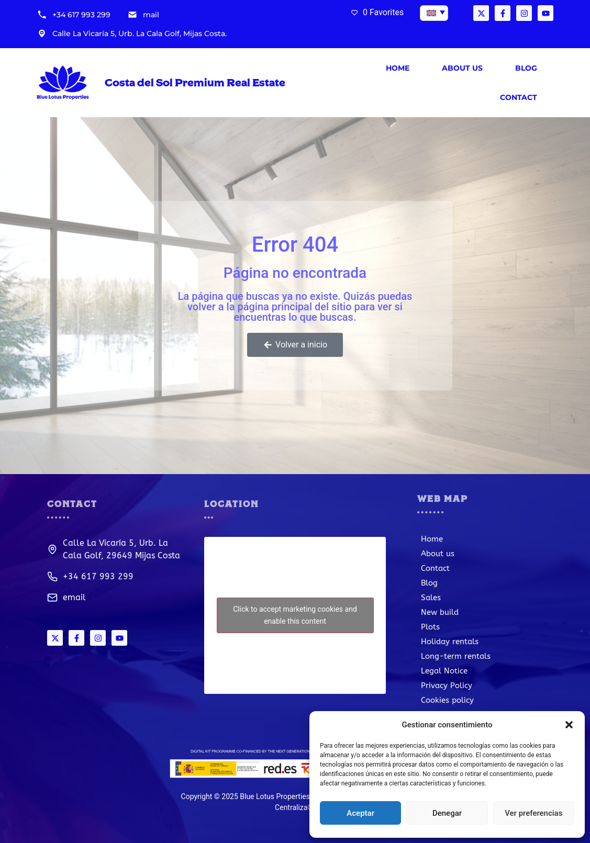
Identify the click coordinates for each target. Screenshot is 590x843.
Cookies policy (447, 700)
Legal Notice (444, 671)
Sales (431, 597)
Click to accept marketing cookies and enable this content (295, 615)
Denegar (447, 813)
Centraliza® (294, 807)
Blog (526, 68)
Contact (518, 97)
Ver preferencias (533, 813)
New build (440, 612)
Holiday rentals (449, 641)
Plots (430, 627)
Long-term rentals (456, 656)
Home (397, 68)
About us (462, 68)
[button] (569, 725)
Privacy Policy (446, 685)
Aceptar (360, 813)
